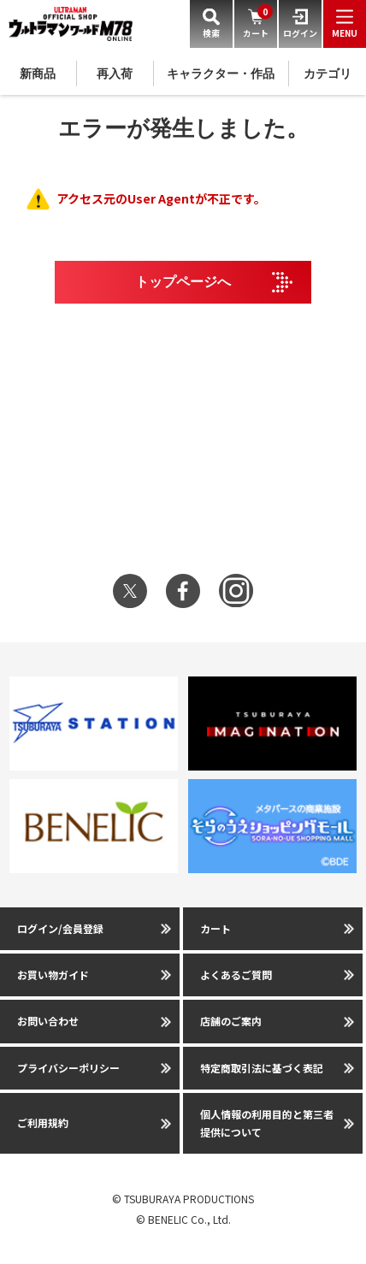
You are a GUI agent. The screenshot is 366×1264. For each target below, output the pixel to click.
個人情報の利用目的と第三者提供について (267, 1122)
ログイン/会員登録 (60, 928)
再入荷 (115, 73)
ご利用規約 (42, 1122)
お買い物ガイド (53, 974)
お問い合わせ (48, 1020)
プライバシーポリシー (68, 1067)
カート (215, 928)
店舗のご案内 (231, 1020)
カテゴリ (327, 73)
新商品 (38, 73)
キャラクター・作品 (220, 73)
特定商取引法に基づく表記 (261, 1067)
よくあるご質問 (236, 974)
